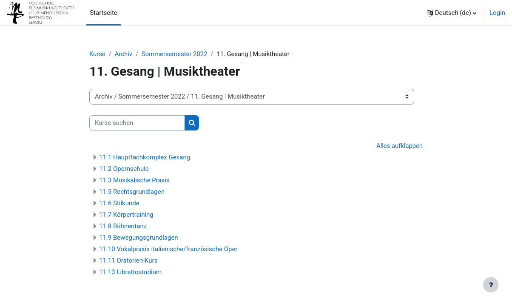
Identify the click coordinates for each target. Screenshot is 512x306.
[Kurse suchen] (137, 123)
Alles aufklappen (399, 146)
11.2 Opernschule (124, 169)
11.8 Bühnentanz (123, 226)
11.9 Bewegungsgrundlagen (138, 238)
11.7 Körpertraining (126, 215)
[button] (451, 13)
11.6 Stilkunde (119, 203)
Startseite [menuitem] (103, 13)
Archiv (124, 54)
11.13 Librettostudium (130, 272)
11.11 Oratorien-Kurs (128, 261)
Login (497, 13)
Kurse (97, 54)
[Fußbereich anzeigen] (490, 284)
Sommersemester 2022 (175, 54)
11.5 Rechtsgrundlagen (132, 192)
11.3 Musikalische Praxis (134, 180)
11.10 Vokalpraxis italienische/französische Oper (168, 249)
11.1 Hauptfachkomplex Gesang (144, 158)
